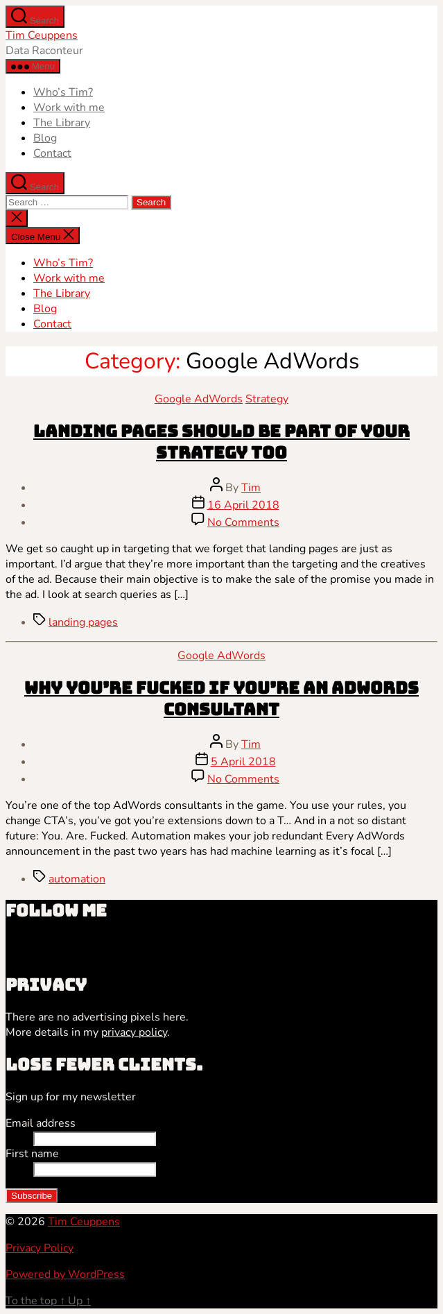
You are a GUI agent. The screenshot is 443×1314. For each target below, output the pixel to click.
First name (32, 1153)
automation (77, 879)
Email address (41, 1123)
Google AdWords (199, 399)
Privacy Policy (39, 1248)
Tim (251, 487)
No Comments (243, 522)
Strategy (266, 399)
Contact (52, 153)
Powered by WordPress (65, 1274)
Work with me (69, 107)
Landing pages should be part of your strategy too (221, 441)
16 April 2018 (243, 505)
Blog (45, 138)
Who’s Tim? (63, 92)
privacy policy (134, 1032)
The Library (61, 122)
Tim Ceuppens (42, 35)
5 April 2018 (243, 761)
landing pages (83, 622)
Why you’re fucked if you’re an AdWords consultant (221, 698)
